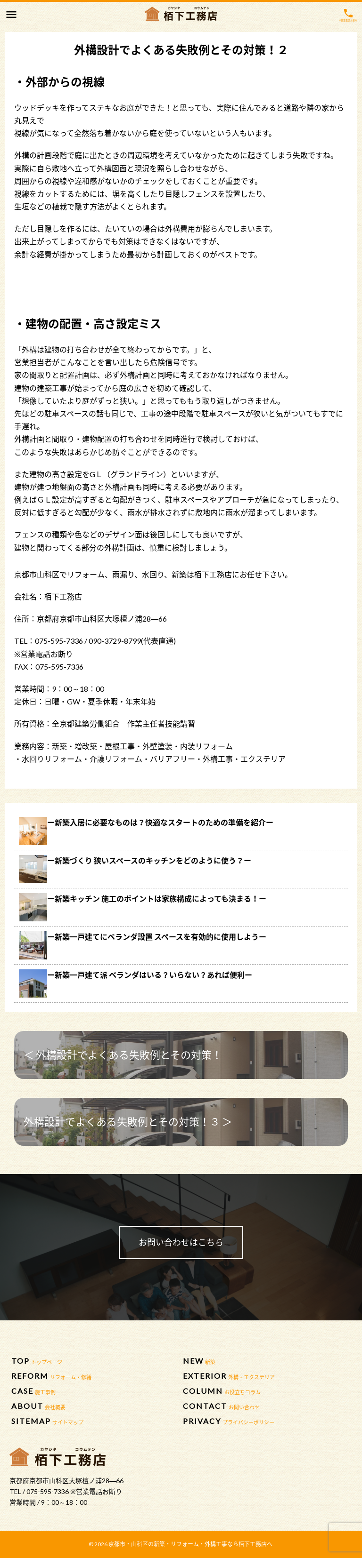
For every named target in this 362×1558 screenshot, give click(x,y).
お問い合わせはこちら (181, 1242)
